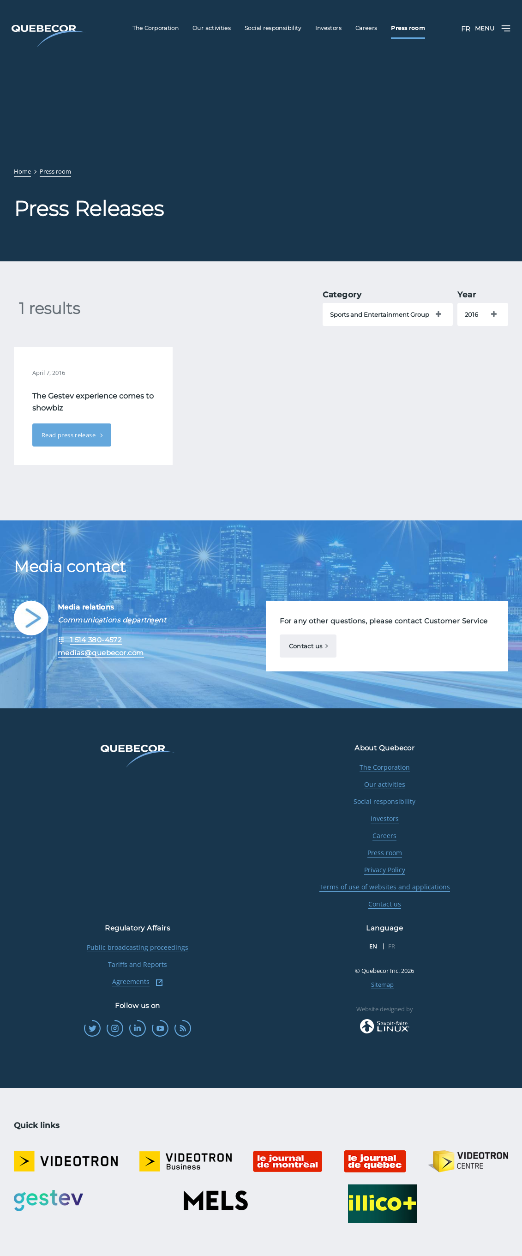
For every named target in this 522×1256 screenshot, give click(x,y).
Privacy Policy (384, 869)
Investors (385, 818)
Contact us (306, 646)
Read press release (69, 435)
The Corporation (385, 767)
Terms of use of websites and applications (384, 886)
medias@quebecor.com (101, 652)
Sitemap (382, 984)
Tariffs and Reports (137, 964)
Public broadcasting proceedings (137, 947)
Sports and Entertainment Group (379, 314)
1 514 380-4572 (96, 639)
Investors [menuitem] (328, 27)
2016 (471, 314)
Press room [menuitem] (408, 27)
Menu (492, 28)
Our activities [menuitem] (211, 27)
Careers (384, 835)
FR (465, 28)
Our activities (384, 784)
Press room (384, 852)
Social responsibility (384, 801)
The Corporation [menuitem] (155, 27)
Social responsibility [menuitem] (273, 27)
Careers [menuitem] (366, 27)
